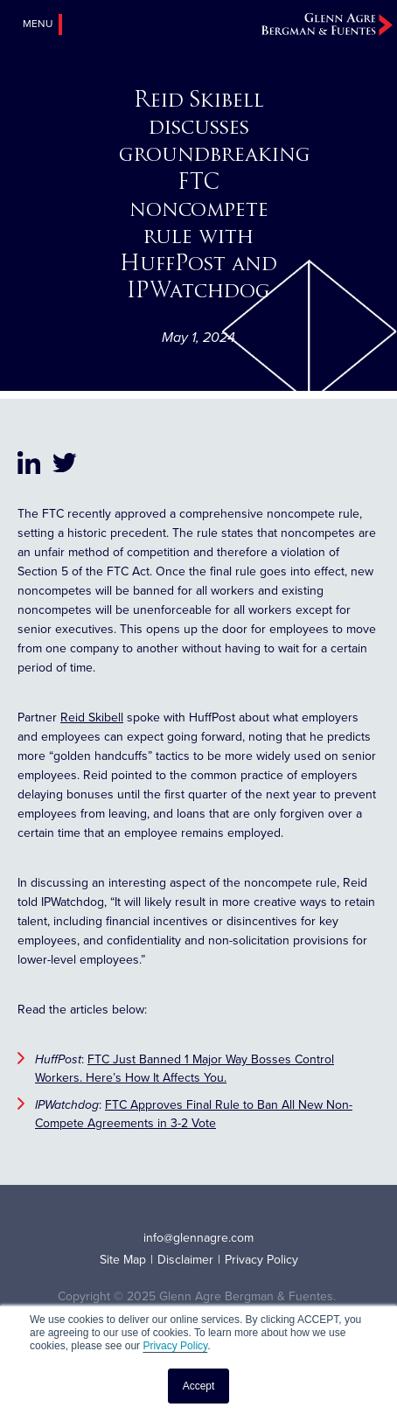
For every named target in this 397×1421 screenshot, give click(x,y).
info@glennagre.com (198, 1238)
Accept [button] (199, 1386)
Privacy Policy (175, 1346)
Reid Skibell (91, 717)
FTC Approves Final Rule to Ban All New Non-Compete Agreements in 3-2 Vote (193, 1114)
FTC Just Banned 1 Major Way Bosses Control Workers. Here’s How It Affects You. (184, 1068)
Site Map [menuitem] (123, 1259)
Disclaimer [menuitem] (185, 1259)
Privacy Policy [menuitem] (261, 1259)
